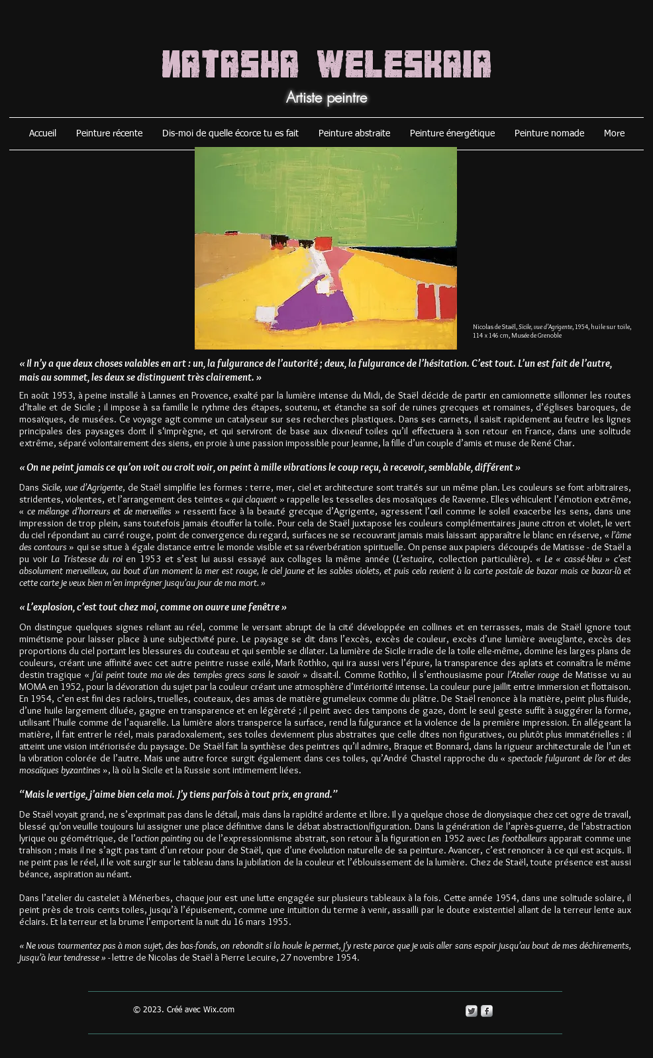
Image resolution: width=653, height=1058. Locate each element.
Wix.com (218, 1010)
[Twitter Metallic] (471, 1011)
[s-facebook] (487, 1011)
